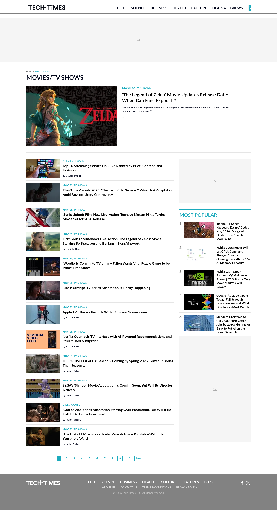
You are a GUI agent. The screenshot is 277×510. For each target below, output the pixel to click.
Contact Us (129, 487)
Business (159, 8)
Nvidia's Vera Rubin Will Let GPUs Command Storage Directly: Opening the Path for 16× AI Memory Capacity (233, 255)
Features (190, 482)
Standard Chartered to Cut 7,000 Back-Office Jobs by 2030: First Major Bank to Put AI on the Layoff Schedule (233, 324)
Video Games (71, 405)
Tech (121, 8)
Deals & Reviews (227, 8)
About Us (108, 487)
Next (139, 458)
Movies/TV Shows (43, 72)
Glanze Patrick (73, 176)
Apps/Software (73, 161)
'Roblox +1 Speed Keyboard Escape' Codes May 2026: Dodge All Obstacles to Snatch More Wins (232, 231)
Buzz (208, 482)
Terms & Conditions (156, 487)
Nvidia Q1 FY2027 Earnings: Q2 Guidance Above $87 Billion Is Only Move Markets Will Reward (233, 279)
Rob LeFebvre (73, 318)
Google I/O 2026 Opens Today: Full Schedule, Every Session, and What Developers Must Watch (232, 301)
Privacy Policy (186, 487)
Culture (199, 8)
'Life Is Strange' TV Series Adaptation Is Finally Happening (106, 288)
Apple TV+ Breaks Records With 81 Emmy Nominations (105, 312)
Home (29, 72)
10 (128, 458)
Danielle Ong (73, 249)
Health (179, 8)
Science (138, 8)
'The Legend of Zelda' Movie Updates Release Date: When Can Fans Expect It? (175, 98)
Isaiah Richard (73, 371)
